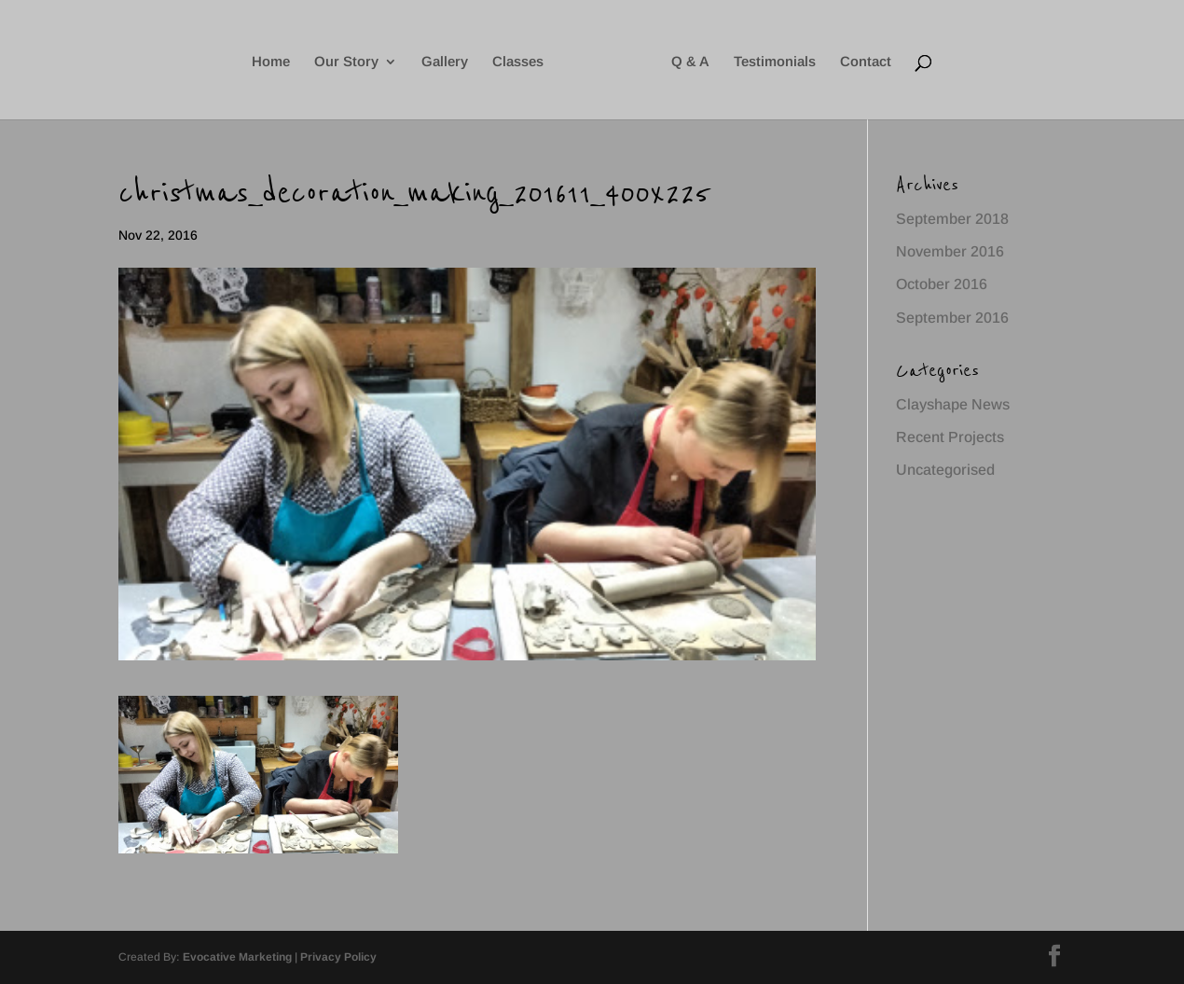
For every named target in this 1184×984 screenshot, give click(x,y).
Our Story (346, 62)
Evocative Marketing (237, 956)
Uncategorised (945, 470)
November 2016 (950, 251)
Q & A (690, 62)
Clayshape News (953, 404)
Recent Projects (950, 437)
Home (271, 62)
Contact (865, 62)
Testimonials (775, 62)
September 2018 (952, 219)
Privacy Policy (338, 956)
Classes (518, 62)
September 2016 (952, 318)
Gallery (444, 62)
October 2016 (941, 284)
